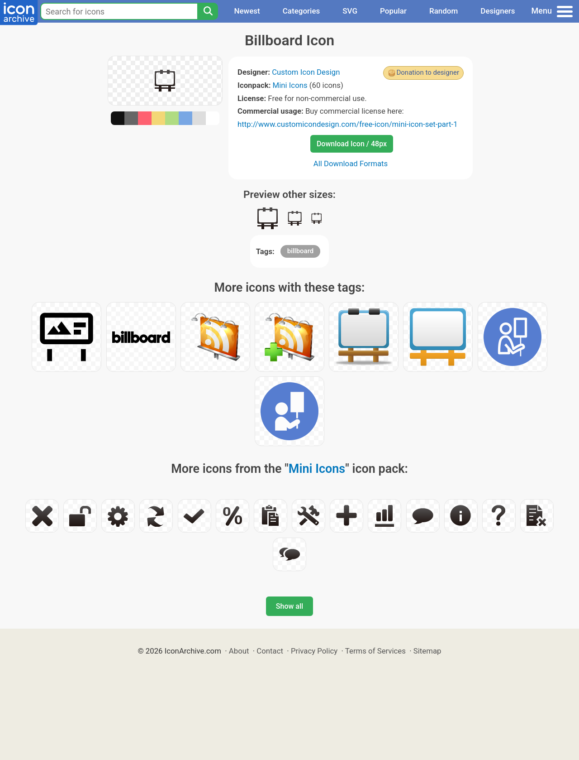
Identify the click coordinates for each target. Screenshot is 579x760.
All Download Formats (350, 163)
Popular (393, 10)
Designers (497, 10)
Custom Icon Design (306, 72)
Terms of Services (375, 650)
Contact (269, 650)
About (239, 650)
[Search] (207, 11)
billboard (300, 251)
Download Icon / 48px (352, 143)
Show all (289, 606)
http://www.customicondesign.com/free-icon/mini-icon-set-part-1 (347, 124)
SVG (349, 10)
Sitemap (427, 650)
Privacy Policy (314, 650)
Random (443, 10)
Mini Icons (290, 85)
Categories (301, 10)
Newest (247, 10)
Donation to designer (427, 72)
